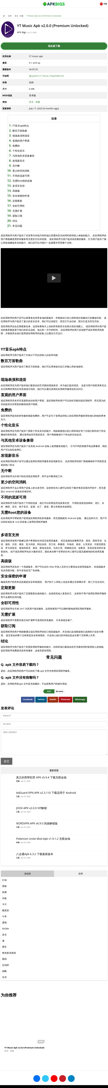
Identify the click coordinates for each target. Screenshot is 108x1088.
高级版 (22, 190)
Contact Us (78, 1084)
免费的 (22, 145)
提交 (6, 765)
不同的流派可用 (27, 175)
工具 (17, 801)
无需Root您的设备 (29, 180)
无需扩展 (24, 210)
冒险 (4, 890)
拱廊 (4, 896)
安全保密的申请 (27, 195)
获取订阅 (24, 215)
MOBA (5, 933)
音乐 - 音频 (19, 16)
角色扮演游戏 (9, 957)
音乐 (4, 939)
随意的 (5, 914)
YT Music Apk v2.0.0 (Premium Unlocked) (43, 16)
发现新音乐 (25, 160)
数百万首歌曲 (26, 130)
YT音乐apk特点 (27, 125)
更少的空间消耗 (27, 170)
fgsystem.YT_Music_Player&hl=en (46, 75)
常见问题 (24, 225)
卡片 (4, 908)
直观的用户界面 (27, 140)
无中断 (22, 165)
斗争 (4, 920)
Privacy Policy (65, 1084)
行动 (17, 785)
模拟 (4, 963)
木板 (4, 902)
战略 (4, 975)
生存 (4, 981)
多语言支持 (25, 185)
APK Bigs (25, 32)
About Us (29, 1084)
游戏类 (27, 878)
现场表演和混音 (27, 135)
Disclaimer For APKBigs (46, 1084)
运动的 (5, 969)
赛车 (4, 951)
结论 (21, 220)
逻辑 (4, 926)
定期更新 (24, 200)
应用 (10, 16)
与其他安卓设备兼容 (30, 155)
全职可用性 (25, 205)
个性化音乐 (25, 150)
